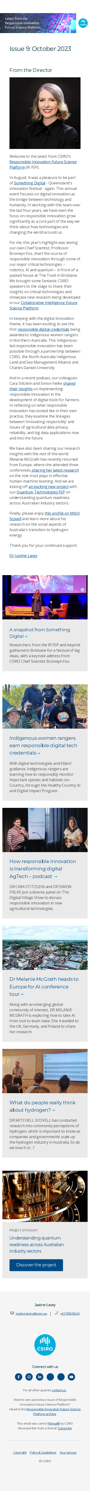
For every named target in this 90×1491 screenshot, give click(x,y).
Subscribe (65, 1428)
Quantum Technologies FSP (41, 492)
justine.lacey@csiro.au (31, 1313)
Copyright (20, 1452)
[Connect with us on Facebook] (18, 1377)
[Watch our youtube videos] (71, 1377)
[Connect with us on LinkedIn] (39, 1377)
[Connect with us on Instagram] (29, 1377)
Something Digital (29, 183)
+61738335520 (69, 1313)
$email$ (54, 1423)
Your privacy (68, 1452)
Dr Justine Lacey (23, 555)
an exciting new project (49, 486)
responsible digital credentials (43, 329)
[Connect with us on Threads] (61, 1377)
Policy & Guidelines (43, 1452)
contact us (59, 1390)
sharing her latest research (55, 470)
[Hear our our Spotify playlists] (50, 1377)
